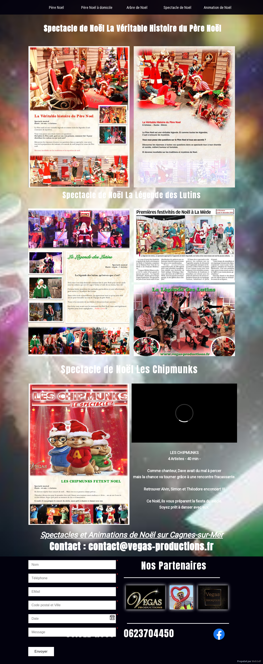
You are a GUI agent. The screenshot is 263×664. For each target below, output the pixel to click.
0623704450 (149, 633)
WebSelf (256, 661)
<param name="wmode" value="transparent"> (184, 413)
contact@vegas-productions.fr (151, 546)
